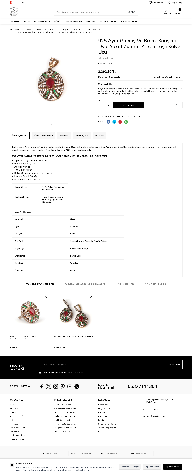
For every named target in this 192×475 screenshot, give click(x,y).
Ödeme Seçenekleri (43, 135)
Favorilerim (156, 2)
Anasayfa (14, 30)
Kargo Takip (175, 2)
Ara (131, 12)
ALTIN (27, 21)
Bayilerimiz (103, 416)
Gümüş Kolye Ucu (68, 30)
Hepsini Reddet (152, 466)
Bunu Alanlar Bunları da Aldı (85, 284)
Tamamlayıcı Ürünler (40, 284)
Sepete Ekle (128, 105)
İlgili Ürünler (125, 284)
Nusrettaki (106, 58)
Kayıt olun (174, 364)
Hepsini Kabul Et (172, 466)
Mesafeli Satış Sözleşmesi (65, 424)
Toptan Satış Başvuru (107, 428)
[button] (51, 124)
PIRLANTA (15, 21)
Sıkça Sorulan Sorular (107, 424)
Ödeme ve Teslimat (62, 405)
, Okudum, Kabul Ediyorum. (61, 372)
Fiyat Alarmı (133, 116)
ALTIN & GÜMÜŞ (42, 21)
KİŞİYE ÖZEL (15, 431)
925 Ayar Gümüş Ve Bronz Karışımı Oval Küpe (73, 336)
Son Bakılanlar (155, 284)
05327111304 (142, 386)
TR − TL (17, 2)
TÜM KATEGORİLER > (33, 30)
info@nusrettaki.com (156, 416)
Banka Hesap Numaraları (65, 416)
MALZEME (91, 21)
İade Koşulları (82, 135)
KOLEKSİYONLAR (108, 21)
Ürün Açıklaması (19, 135)
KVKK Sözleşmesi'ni (51, 372)
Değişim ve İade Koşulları (65, 428)
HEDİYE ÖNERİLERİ (17, 435)
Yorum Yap (119, 116)
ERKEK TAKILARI (74, 21)
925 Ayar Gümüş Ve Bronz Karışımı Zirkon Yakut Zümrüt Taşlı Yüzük (27, 337)
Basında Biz (103, 412)
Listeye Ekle (104, 116)
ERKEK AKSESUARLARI (19, 428)
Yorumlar (64, 135)
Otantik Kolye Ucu (91, 30)
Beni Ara (99, 135)
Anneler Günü (129, 21)
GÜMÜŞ (57, 21)
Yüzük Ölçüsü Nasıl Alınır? (65, 408)
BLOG (100, 431)
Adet (100, 101)
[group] (52, 80)
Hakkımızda (103, 405)
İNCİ (11, 420)
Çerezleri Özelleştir (130, 466)
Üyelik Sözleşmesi (62, 420)
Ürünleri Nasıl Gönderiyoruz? (66, 412)
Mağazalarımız (104, 408)
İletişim (101, 420)
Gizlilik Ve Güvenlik (62, 431)
